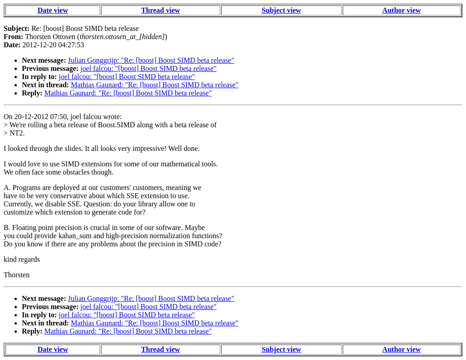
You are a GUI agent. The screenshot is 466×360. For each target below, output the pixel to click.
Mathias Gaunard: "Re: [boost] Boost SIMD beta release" (154, 85)
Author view (401, 10)
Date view (52, 10)
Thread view (160, 10)
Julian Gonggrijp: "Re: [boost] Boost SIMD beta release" (151, 60)
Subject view (281, 10)
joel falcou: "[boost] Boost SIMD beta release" (149, 68)
